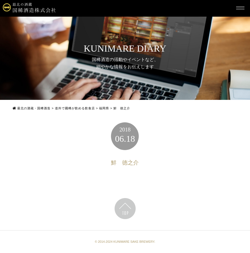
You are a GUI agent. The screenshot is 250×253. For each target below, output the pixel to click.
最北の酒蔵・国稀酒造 (31, 108)
